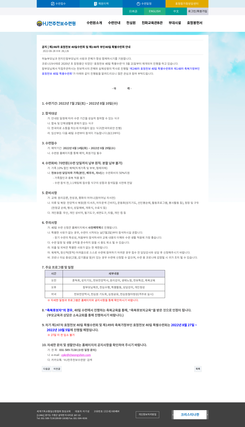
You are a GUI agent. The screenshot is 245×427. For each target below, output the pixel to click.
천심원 (131, 23)
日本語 (133, 11)
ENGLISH (155, 11)
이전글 (57, 369)
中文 (176, 11)
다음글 (46, 369)
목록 (198, 369)
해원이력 (101, 4)
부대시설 (175, 23)
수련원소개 (94, 23)
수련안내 (114, 23)
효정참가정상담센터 (186, 3)
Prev (173, 415)
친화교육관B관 (152, 23)
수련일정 (144, 4)
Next (207, 415)
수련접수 (58, 4)
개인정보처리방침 (147, 414)
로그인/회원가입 (197, 11)
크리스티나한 (190, 415)
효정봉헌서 (194, 23)
